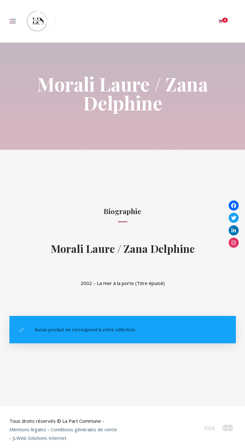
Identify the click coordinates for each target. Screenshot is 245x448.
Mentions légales (27, 429)
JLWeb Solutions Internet (39, 438)
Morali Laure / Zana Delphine (123, 248)
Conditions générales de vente (84, 429)
